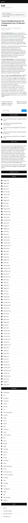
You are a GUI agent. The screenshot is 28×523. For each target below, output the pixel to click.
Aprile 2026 (5, 186)
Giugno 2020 (6, 319)
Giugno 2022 (6, 257)
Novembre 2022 (7, 245)
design (4, 418)
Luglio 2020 (6, 316)
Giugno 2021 (6, 285)
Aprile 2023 (5, 231)
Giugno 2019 (6, 353)
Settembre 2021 (7, 276)
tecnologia (5, 483)
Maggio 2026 (6, 183)
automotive (6, 401)
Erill (3, 5)
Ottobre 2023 (6, 217)
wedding (5, 500)
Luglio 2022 (6, 254)
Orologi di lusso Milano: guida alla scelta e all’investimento (12, 124)
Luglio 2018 (6, 381)
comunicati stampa (7, 412)
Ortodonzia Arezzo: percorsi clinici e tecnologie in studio (14, 137)
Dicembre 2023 (6, 211)
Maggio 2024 (6, 200)
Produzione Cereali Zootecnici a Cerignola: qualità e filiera (15, 119)
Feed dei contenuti (7, 511)
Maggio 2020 (6, 322)
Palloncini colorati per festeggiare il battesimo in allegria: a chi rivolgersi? (7, 103)
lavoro (4, 440)
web (4, 494)
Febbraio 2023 (6, 237)
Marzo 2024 (6, 206)
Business (5, 406)
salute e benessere (7, 466)
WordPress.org (6, 516)
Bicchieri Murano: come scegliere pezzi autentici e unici (14, 128)
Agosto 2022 (6, 251)
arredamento (6, 392)
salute (4, 463)
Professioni (5, 460)
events (4, 420)
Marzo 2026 (6, 189)
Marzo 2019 (6, 362)
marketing (5, 449)
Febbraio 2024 (6, 208)
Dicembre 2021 (6, 268)
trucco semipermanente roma (14, 37)
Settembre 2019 (7, 344)
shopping (5, 477)
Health (4, 432)
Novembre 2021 (7, 271)
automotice (6, 398)
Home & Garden (7, 435)
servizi (4, 469)
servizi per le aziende (8, 474)
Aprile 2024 (5, 203)
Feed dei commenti (7, 513)
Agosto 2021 (6, 279)
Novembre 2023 (7, 214)
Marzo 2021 (6, 293)
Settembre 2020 (7, 310)
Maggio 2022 (6, 259)
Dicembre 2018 (6, 367)
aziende (5, 403)
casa (4, 409)
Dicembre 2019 (6, 336)
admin (19, 28)
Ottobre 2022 (6, 248)
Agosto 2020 (6, 313)
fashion (5, 423)
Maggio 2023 (6, 228)
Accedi (4, 508)
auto (4, 395)
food (4, 426)
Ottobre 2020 (6, 308)
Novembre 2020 (7, 305)
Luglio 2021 (6, 282)
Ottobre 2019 (6, 342)
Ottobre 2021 (6, 274)
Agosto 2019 (6, 347)
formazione (6, 429)
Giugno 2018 (6, 384)
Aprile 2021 (5, 291)
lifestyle (7, 29)
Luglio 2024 (6, 197)
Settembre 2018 (7, 376)
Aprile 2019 (5, 359)
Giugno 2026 (6, 180)
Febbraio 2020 (6, 330)
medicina (5, 452)
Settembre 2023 (7, 220)
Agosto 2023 (6, 223)
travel (4, 486)
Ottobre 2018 (6, 373)
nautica (5, 457)
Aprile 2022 (5, 262)
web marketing (6, 497)
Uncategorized (6, 488)
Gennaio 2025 (6, 194)
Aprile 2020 (5, 325)
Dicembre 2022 (6, 242)
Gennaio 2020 (6, 333)
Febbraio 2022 (6, 265)
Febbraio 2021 (6, 296)
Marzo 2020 (6, 327)
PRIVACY (3, 167)
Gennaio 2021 (6, 299)
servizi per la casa (7, 471)
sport (4, 480)
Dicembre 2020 (6, 302)
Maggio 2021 (6, 288)
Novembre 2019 (7, 339)
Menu (3, 1)
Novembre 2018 (7, 370)
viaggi (4, 491)
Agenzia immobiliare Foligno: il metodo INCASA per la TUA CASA (14, 132)
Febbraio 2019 (6, 364)
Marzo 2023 (6, 234)
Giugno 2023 (6, 225)
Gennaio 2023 (6, 240)
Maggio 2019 (6, 356)
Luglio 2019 (6, 350)
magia (4, 446)
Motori (4, 454)
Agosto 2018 (6, 379)
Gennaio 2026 (6, 191)
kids (4, 437)
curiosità (5, 415)
